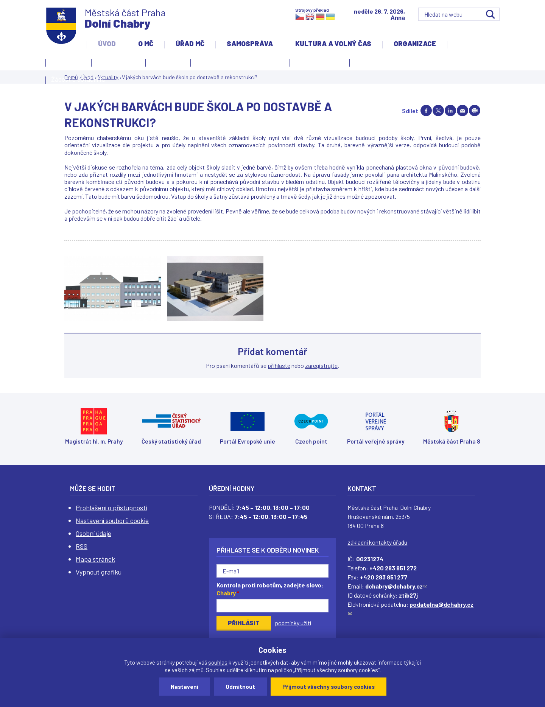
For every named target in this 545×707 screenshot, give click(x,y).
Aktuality (166, 64)
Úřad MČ (190, 43)
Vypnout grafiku (98, 572)
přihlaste (279, 365)
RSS (81, 546)
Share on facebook (426, 110)
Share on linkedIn (450, 110)
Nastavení (184, 686)
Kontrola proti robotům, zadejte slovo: (270, 588)
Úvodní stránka (118, 62)
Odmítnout (240, 686)
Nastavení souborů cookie (112, 520)
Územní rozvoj (318, 64)
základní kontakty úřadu (377, 542)
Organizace (415, 43)
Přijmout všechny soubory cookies (328, 686)
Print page (474, 110)
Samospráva (250, 43)
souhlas (217, 662)
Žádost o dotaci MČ (78, 79)
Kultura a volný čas (333, 43)
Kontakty (66, 64)
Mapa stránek (95, 559)
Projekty (369, 64)
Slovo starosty (216, 62)
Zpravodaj (264, 64)
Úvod (107, 43)
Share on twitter (438, 110)
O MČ (145, 43)
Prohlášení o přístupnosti (111, 507)
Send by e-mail (462, 110)
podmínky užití (293, 622)
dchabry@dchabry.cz (396, 586)
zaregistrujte (321, 365)
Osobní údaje (93, 533)
